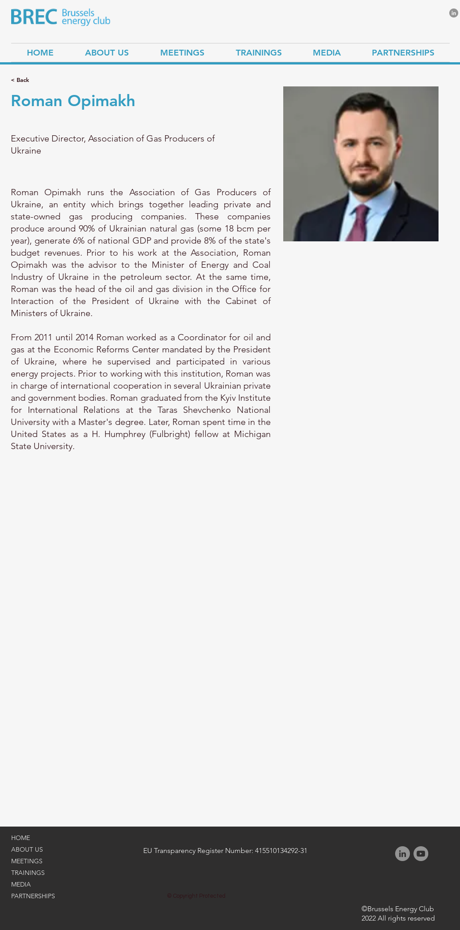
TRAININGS (28, 873)
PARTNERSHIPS (33, 896)
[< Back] (28, 79)
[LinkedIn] (453, 13)
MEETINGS (27, 861)
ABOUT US (27, 849)
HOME (20, 838)
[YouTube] (420, 853)
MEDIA (21, 884)
